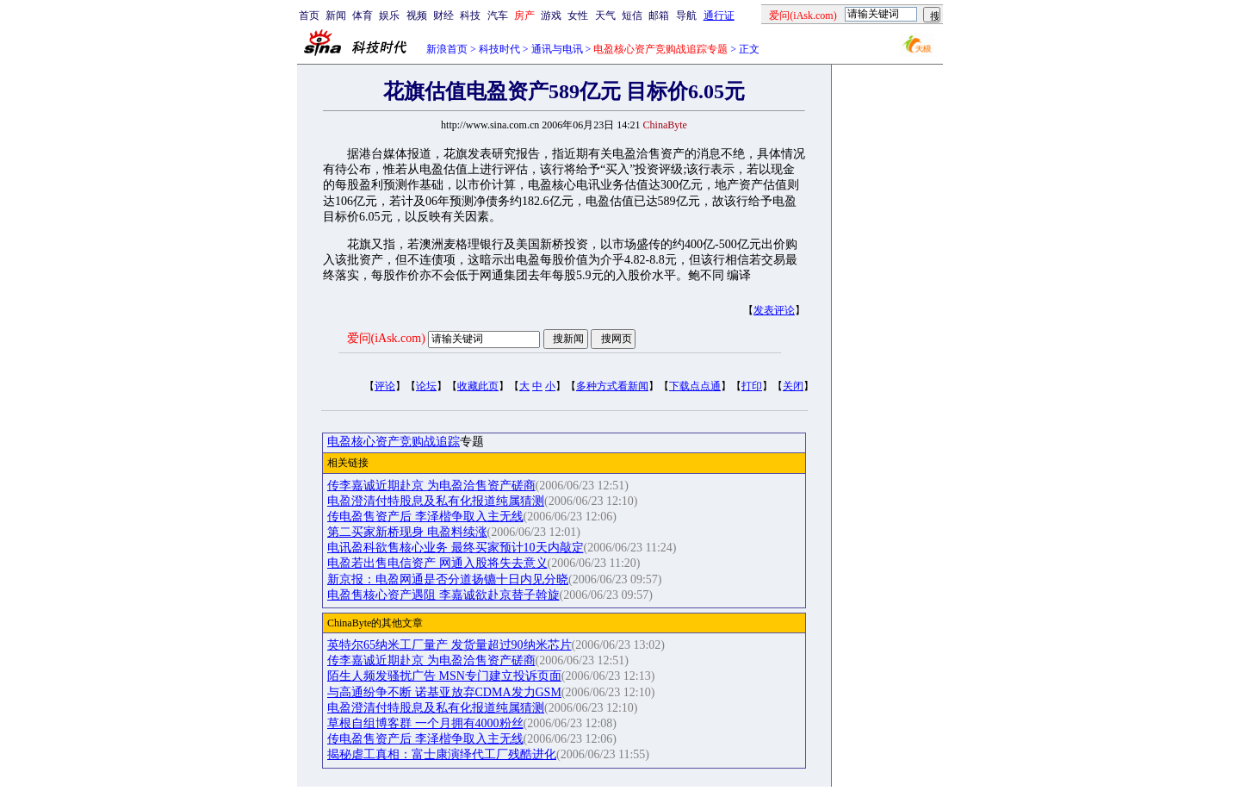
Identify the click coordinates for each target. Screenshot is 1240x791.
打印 (751, 386)
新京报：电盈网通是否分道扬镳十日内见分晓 (447, 579)
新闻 (336, 15)
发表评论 (774, 310)
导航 (686, 15)
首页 (309, 15)
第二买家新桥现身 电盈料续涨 (407, 532)
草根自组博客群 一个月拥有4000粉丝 (425, 723)
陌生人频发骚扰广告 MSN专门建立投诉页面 (444, 676)
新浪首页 (447, 49)
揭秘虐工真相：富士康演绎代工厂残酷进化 (441, 754)
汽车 (497, 15)
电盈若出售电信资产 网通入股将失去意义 (437, 563)
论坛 (426, 386)
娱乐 (389, 15)
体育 (362, 15)
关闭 (793, 386)
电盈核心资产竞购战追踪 (393, 441)
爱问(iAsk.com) (386, 338)
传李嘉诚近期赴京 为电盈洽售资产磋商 (431, 485)
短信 (632, 15)
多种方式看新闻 (612, 386)
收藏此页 (478, 386)
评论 (385, 386)
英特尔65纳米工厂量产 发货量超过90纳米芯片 (449, 644)
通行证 (719, 15)
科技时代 (499, 49)
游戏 (551, 15)
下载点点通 (695, 386)
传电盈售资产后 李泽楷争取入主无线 (425, 516)
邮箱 (658, 15)
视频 (416, 15)
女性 (577, 15)
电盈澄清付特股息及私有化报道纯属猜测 (435, 501)
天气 (605, 15)
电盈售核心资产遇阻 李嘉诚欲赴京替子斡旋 (443, 595)
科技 (470, 15)
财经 (443, 15)
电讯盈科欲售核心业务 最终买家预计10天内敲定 (455, 547)
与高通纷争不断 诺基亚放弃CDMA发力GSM (444, 692)
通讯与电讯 (557, 49)
